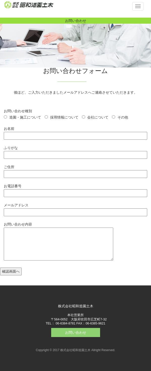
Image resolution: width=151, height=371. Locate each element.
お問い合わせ (75, 332)
